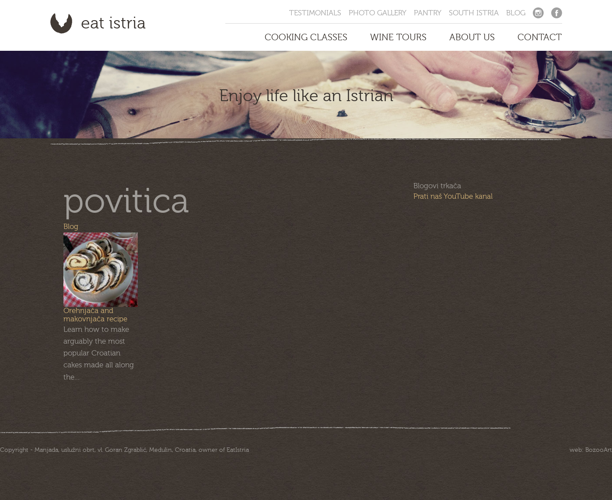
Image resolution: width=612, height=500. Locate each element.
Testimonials (315, 13)
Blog (515, 13)
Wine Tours (398, 37)
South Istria (474, 13)
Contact (540, 37)
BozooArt (598, 450)
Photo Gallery (377, 13)
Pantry (427, 13)
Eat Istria (113, 23)
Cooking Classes (306, 37)
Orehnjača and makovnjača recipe (95, 314)
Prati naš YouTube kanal (453, 196)
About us (472, 37)
